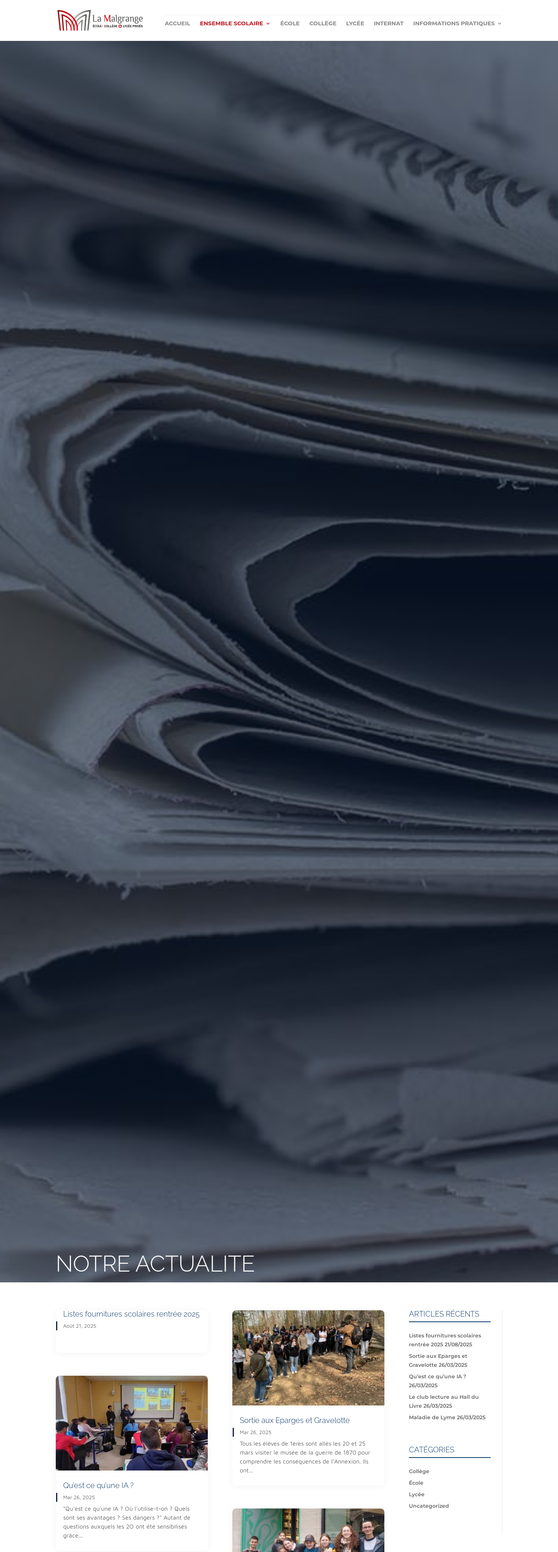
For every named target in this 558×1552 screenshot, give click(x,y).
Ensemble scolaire (231, 24)
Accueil (177, 24)
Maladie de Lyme (432, 1417)
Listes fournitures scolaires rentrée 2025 (131, 1314)
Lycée (355, 24)
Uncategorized (429, 1506)
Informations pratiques (453, 24)
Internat (389, 24)
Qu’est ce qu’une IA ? (98, 1485)
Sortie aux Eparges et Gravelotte (295, 1420)
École (290, 24)
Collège (322, 24)
